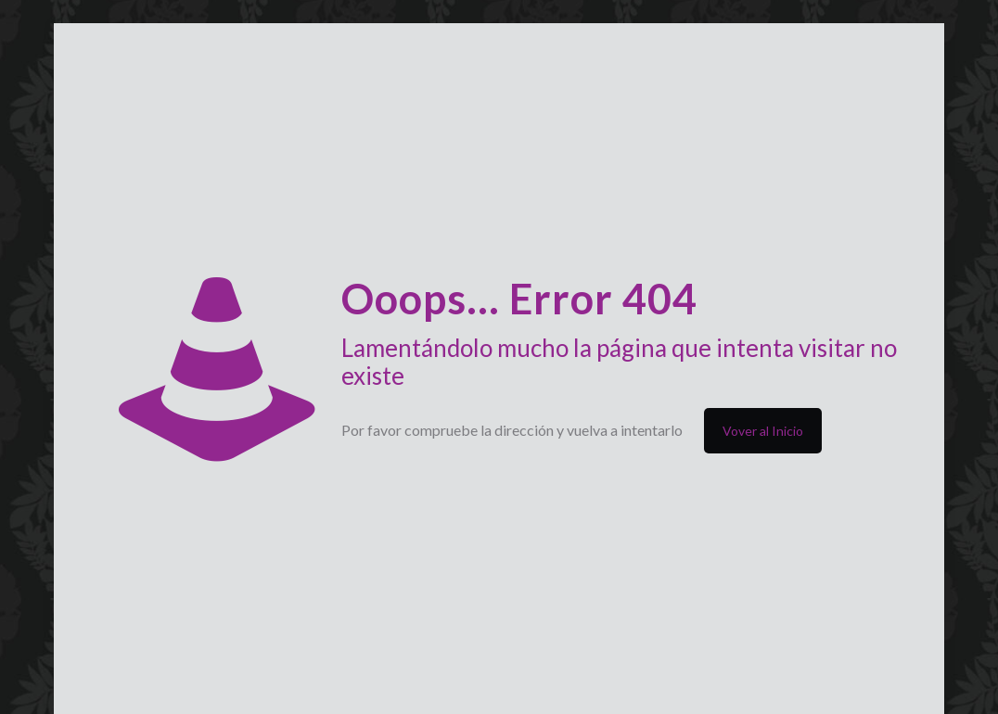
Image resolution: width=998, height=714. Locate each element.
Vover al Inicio (763, 431)
